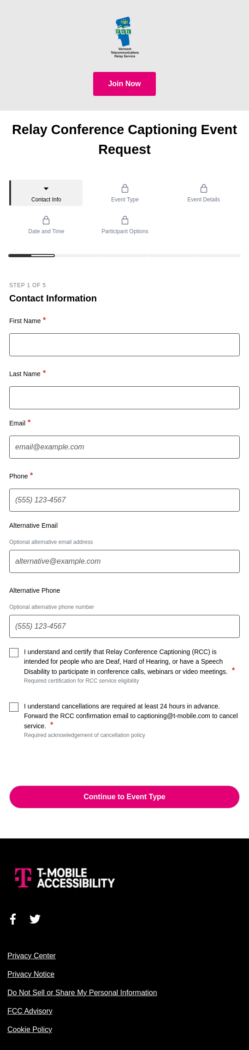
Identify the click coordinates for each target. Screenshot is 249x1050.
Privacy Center (31, 956)
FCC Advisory (30, 1011)
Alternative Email (33, 525)
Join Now (124, 84)
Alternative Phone (34, 590)
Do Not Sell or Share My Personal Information (82, 993)
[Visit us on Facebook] (12, 919)
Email (21, 423)
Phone (22, 476)
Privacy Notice (30, 974)
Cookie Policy (29, 1029)
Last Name (28, 373)
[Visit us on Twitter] (35, 919)
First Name (28, 320)
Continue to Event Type (124, 797)
